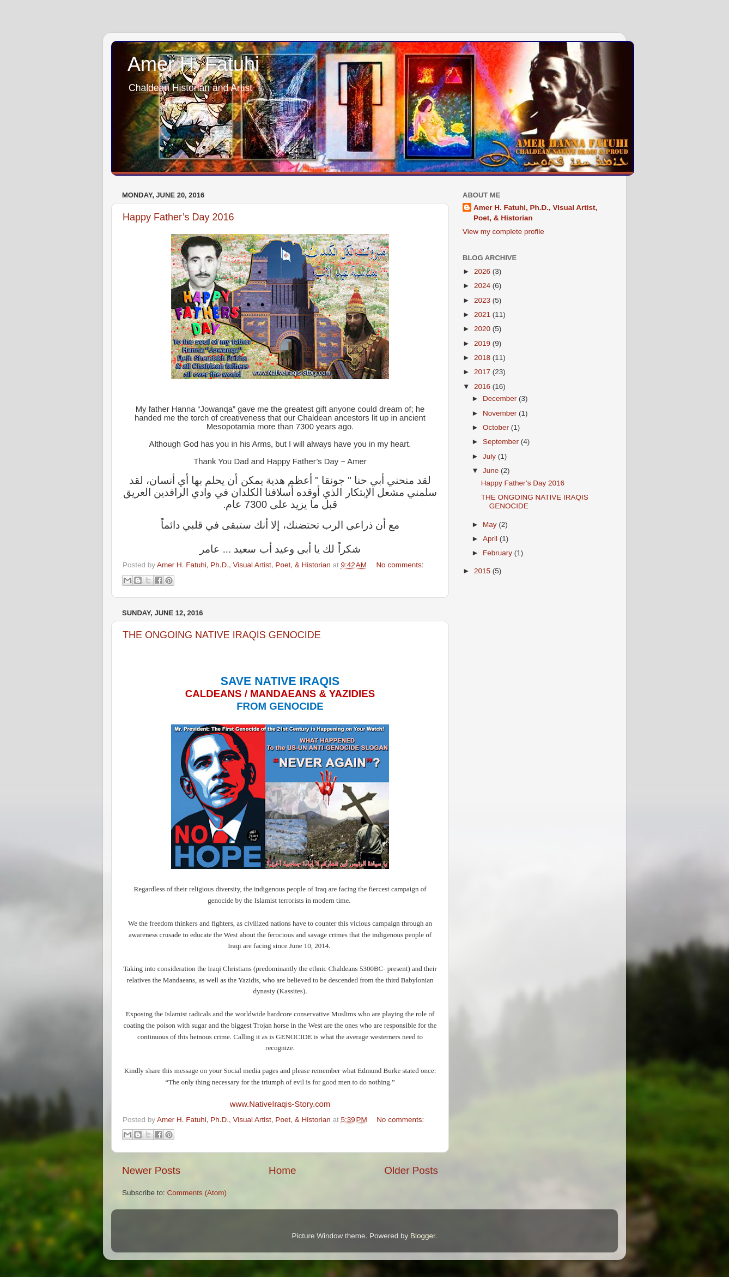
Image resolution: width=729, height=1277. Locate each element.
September (502, 441)
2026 (483, 271)
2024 (483, 285)
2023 (483, 300)
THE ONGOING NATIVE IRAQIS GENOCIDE (222, 634)
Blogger (422, 1236)
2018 (483, 357)
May (491, 524)
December (501, 398)
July (490, 456)
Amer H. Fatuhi (193, 64)
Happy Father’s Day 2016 (178, 217)
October (497, 427)
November (501, 413)
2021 (483, 314)
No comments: (399, 565)
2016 (483, 386)
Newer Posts (151, 1170)
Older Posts (411, 1170)
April (491, 539)
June (492, 470)
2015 (483, 571)
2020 (483, 329)
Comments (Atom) (197, 1193)
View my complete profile (503, 231)
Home (282, 1170)
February (498, 553)
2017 (483, 372)
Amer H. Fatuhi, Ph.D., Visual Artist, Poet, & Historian (535, 212)
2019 (483, 343)
